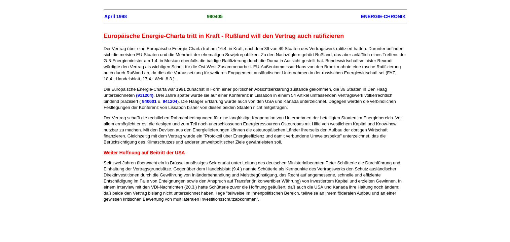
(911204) (144, 95)
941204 (170, 101)
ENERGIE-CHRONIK (383, 16)
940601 (149, 101)
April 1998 (115, 16)
